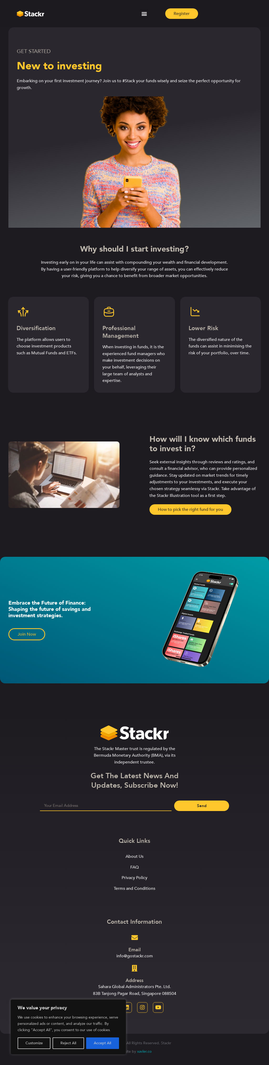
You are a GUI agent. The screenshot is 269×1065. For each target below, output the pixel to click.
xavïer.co (144, 1051)
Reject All (68, 1043)
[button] (144, 12)
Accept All (102, 1043)
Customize (34, 1043)
